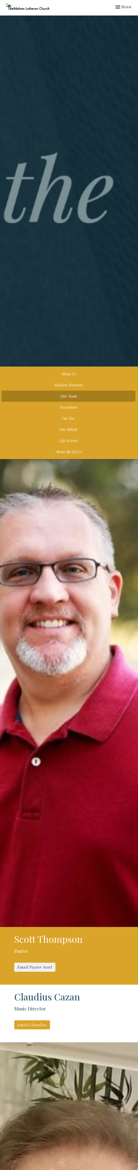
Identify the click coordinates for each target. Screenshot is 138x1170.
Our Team (68, 396)
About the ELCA (68, 451)
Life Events (68, 440)
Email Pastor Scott (34, 967)
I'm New (68, 418)
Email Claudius (32, 1024)
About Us (68, 373)
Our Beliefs (68, 429)
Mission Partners (68, 385)
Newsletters (68, 407)
